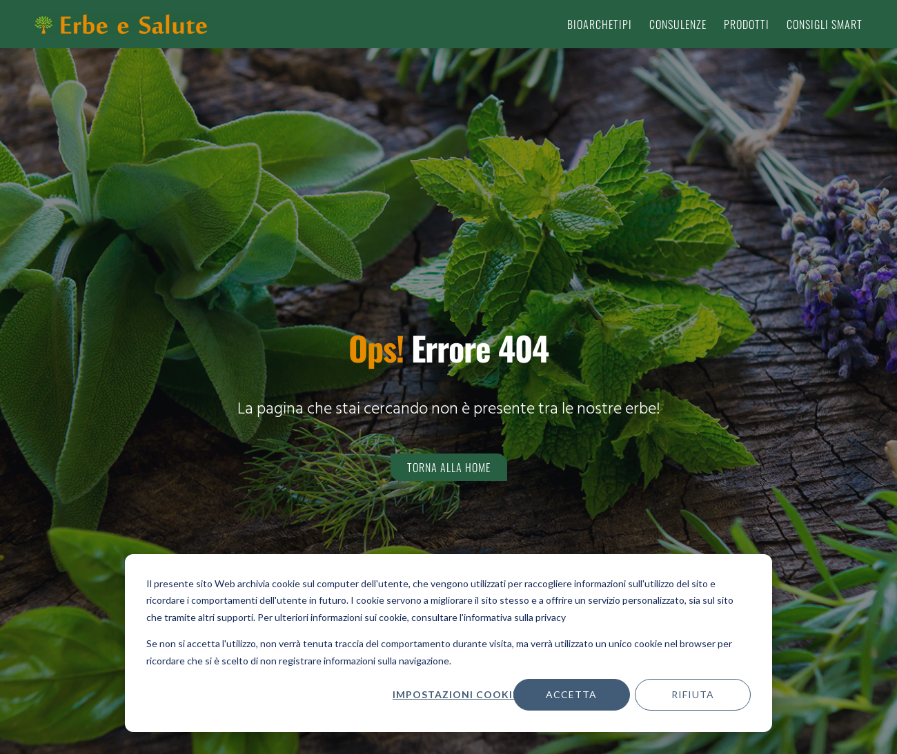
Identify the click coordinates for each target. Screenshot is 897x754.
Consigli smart (824, 24)
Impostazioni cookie (455, 694)
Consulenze (678, 24)
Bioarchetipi (599, 24)
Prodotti (746, 24)
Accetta (571, 694)
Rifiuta (692, 694)
